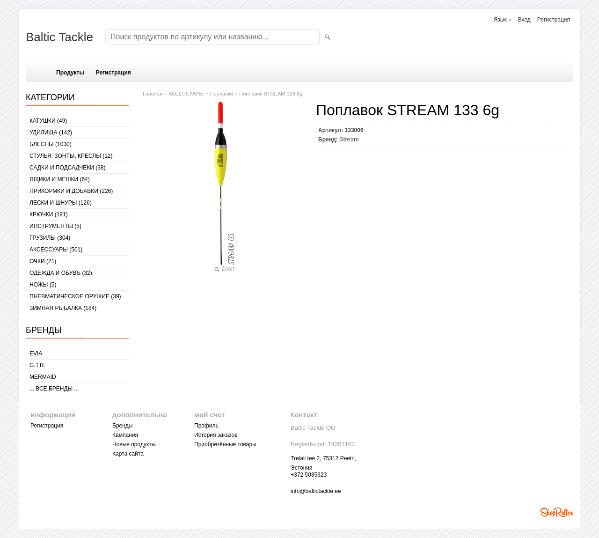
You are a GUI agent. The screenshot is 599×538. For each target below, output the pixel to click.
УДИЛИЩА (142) (50, 132)
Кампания (125, 435)
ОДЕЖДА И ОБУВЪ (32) (60, 273)
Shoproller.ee (557, 512)
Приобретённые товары (225, 444)
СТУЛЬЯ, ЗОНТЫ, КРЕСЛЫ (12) (71, 156)
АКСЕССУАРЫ (186, 93)
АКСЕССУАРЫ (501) (55, 249)
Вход (524, 19)
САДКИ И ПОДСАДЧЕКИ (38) (67, 167)
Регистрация (553, 19)
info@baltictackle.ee (316, 491)
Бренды (122, 425)
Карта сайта (128, 453)
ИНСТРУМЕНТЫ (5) (55, 226)
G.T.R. (37, 365)
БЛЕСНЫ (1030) (50, 144)
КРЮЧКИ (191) (48, 214)
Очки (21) (42, 261)
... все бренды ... (54, 388)
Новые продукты (133, 444)
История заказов (216, 435)
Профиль (206, 425)
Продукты (70, 72)
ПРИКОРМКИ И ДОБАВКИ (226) (71, 191)
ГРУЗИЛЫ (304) (49, 238)
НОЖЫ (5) (42, 284)
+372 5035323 (309, 475)
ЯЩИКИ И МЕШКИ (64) (59, 179)
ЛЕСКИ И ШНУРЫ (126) (60, 202)
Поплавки (221, 93)
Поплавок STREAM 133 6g (270, 93)
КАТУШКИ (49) (48, 121)
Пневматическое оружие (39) (75, 296)
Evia (35, 353)
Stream (349, 139)
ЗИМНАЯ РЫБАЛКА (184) (62, 308)
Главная (152, 93)
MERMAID (42, 377)
